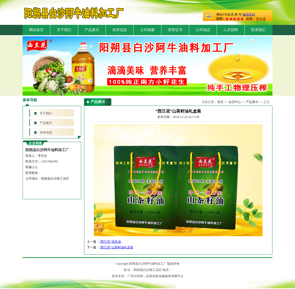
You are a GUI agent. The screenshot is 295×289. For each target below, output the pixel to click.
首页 (220, 102)
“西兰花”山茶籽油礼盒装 (116, 247)
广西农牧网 (135, 276)
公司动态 (203, 30)
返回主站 (249, 14)
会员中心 (235, 102)
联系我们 (258, 30)
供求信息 (119, 30)
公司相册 (147, 30)
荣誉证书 (175, 30)
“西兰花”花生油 (110, 241)
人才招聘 (230, 30)
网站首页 (36, 30)
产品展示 (92, 30)
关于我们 (64, 30)
